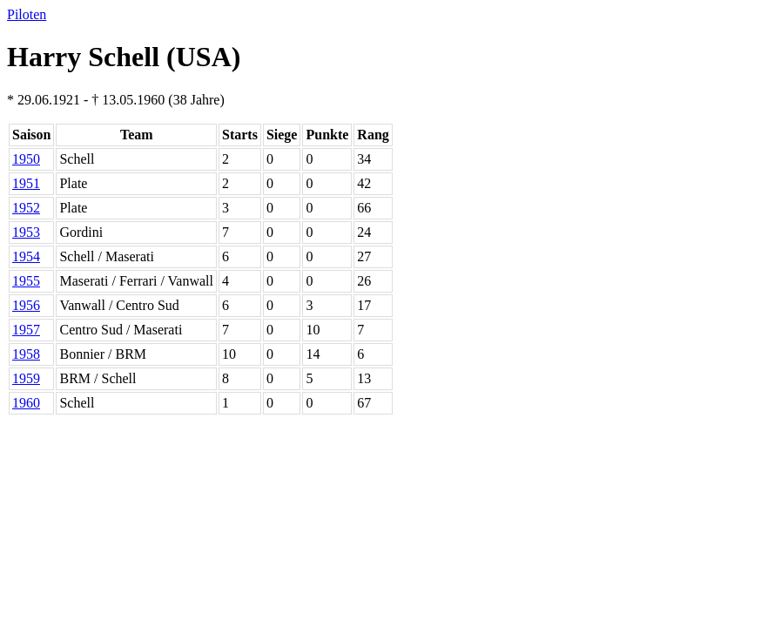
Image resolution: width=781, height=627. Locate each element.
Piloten (26, 14)
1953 (26, 232)
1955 (26, 280)
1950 (26, 159)
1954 (26, 256)
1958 (26, 354)
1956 (26, 305)
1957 (26, 329)
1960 (26, 402)
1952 (26, 207)
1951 (26, 183)
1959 (26, 378)
